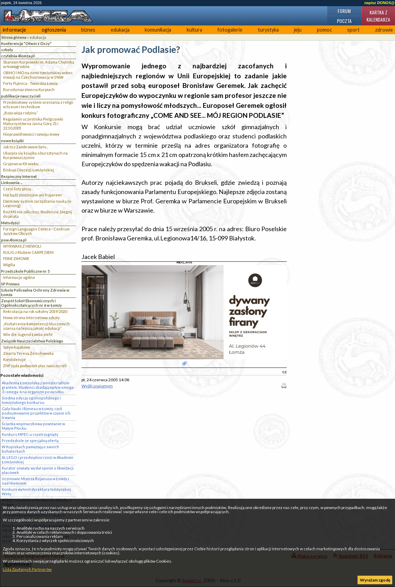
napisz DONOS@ (379, 3)
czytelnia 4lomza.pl (18, 56)
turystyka (268, 30)
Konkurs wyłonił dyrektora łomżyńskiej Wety (36, 491)
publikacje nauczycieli (21, 96)
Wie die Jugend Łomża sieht (28, 334)
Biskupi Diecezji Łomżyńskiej (28, 170)
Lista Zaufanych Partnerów (27, 569)
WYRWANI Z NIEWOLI (22, 246)
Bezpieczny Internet (19, 176)
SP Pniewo (10, 284)
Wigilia (9, 264)
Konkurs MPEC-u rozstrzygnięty (30, 434)
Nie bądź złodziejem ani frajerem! (32, 195)
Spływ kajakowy (16, 347)
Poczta (344, 20)
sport (353, 30)
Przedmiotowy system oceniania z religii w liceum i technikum (38, 104)
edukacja (120, 30)
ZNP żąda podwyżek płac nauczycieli (35, 365)
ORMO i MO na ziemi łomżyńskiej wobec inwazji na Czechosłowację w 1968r (38, 74)
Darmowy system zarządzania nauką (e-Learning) (38, 203)
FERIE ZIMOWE (16, 258)
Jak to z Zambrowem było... (25, 147)
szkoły (7, 49)
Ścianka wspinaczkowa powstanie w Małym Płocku (33, 425)
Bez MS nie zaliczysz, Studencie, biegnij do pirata (37, 214)
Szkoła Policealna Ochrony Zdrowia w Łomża (35, 292)
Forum (344, 10)
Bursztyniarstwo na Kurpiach (29, 89)
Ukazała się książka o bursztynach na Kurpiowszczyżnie (35, 155)
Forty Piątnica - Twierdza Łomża (30, 83)
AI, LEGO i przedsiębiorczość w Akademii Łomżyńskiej (37, 459)
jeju (297, 30)
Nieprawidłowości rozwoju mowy (31, 134)
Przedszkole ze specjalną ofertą (30, 440)
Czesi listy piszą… (18, 189)
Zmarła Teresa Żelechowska (28, 353)
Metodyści (10, 223)
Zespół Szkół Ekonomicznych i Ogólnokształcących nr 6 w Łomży (31, 302)
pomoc (324, 30)
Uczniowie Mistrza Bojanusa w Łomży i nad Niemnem (35, 480)
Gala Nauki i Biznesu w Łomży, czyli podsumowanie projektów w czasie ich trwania (36, 413)
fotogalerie (229, 30)
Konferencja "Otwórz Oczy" (26, 43)
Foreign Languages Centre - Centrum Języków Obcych (36, 231)
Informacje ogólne (19, 277)
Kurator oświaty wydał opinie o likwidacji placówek (38, 470)
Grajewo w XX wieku (21, 163)
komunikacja (158, 30)
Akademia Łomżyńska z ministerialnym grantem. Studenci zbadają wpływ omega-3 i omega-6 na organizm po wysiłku (38, 387)
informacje (14, 30)
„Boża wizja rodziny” (20, 113)
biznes (88, 30)
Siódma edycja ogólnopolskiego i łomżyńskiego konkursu (31, 400)
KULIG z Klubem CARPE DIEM (28, 252)
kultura (194, 30)
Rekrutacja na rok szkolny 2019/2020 (35, 311)
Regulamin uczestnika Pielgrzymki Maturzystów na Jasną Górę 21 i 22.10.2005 (33, 123)
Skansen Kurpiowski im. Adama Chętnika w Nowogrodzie (38, 64)
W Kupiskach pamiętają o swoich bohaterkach (30, 448)
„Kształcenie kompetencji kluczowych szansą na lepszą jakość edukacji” (36, 325)
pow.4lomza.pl (13, 240)
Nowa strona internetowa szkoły (31, 317)
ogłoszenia (54, 30)
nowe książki (12, 140)
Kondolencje (14, 359)
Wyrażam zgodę (375, 580)
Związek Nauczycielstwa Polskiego (32, 341)
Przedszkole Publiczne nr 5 (25, 271)
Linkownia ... (11, 182)
